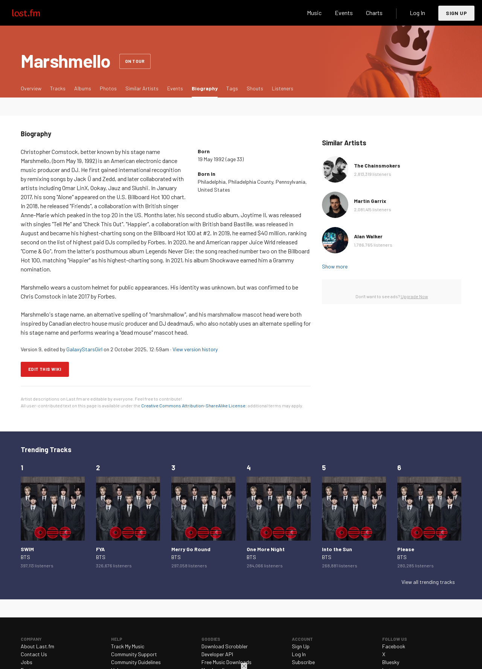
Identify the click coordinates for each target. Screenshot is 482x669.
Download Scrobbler (224, 646)
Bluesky (390, 662)
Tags (232, 88)
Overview (31, 88)
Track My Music (127, 646)
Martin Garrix (370, 201)
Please (405, 549)
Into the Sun (337, 549)
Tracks (58, 88)
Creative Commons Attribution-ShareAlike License (193, 405)
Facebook (393, 646)
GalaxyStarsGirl (84, 349)
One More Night (266, 549)
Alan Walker (368, 236)
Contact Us (34, 654)
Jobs (26, 662)
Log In (417, 12)
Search (289, 12)
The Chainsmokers (377, 165)
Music (314, 12)
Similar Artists (142, 88)
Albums (82, 88)
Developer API (217, 654)
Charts (374, 12)
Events (344, 12)
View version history (195, 349)
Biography (206, 87)
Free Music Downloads (226, 662)
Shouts (255, 88)
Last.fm (34, 13)
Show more (335, 266)
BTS (25, 557)
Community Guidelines (136, 662)
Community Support (134, 654)
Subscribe (303, 662)
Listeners (282, 88)
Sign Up (456, 13)
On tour (135, 61)
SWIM (27, 549)
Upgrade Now (414, 296)
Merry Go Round (190, 549)
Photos (108, 88)
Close (244, 666)
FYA (100, 549)
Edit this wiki (44, 369)
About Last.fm (37, 646)
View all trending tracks (428, 582)
